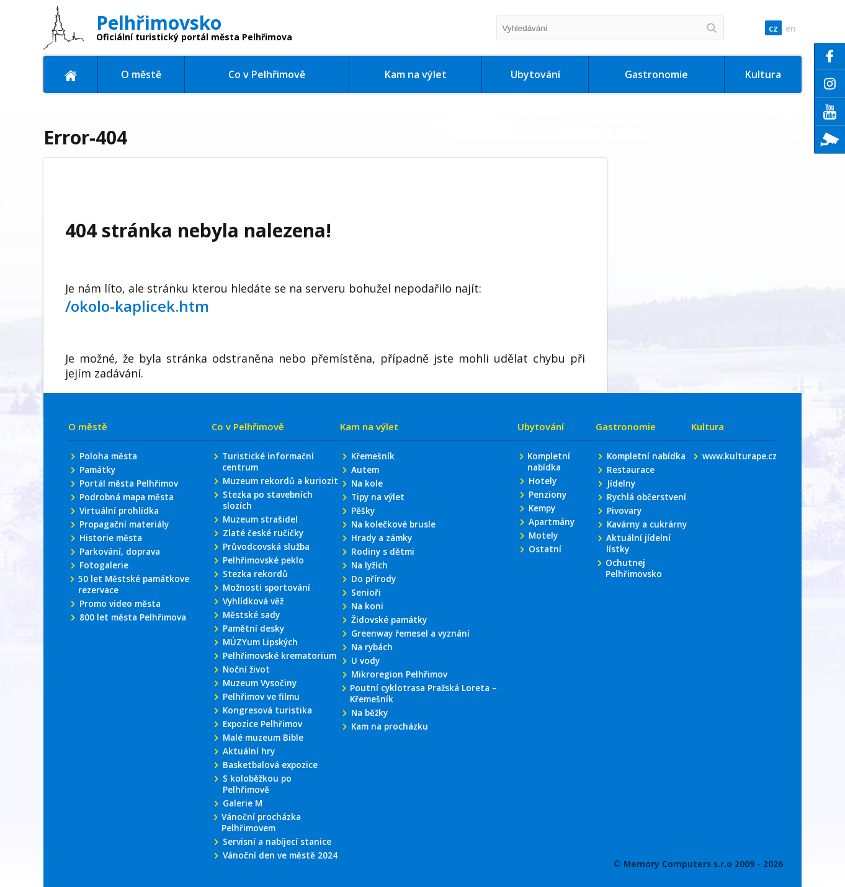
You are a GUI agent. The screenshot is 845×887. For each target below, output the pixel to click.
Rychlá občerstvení (646, 544)
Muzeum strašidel (261, 568)
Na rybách (373, 689)
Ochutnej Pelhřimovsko (633, 631)
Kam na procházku (391, 773)
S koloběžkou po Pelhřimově (256, 856)
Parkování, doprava (121, 590)
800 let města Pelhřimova (134, 658)
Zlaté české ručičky (263, 582)
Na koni (367, 647)
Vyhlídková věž (253, 654)
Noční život (246, 737)
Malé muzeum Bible (265, 808)
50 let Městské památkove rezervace (135, 624)
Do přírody (373, 618)
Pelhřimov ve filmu (262, 765)
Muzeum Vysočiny (261, 751)
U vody (365, 704)
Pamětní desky (254, 682)
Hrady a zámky (383, 575)
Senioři (365, 632)
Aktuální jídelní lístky (637, 605)
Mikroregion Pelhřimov (400, 718)
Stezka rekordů (255, 625)
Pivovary (624, 559)
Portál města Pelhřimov (130, 518)
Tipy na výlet (379, 533)
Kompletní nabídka (548, 496)
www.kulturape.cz (738, 490)
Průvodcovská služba (266, 596)
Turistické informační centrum (268, 496)
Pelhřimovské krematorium (251, 716)
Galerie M (242, 877)
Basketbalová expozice (271, 836)
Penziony (546, 530)
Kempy (542, 544)
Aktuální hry (248, 822)
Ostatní (543, 587)
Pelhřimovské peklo (263, 611)
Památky (98, 504)
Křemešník (373, 490)
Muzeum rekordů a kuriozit (263, 522)
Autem (365, 504)
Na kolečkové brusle (394, 561)
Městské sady (251, 668)
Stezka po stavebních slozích (268, 548)
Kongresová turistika (267, 779)
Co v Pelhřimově (266, 74)
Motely (542, 573)
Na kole (367, 518)
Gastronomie (656, 74)
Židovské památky (390, 661)
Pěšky (363, 547)
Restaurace (630, 516)
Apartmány (551, 559)
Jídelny (620, 530)
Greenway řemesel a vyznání (412, 675)
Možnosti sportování (267, 639)
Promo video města (121, 644)
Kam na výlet (416, 74)
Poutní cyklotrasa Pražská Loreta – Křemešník (425, 738)
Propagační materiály (126, 561)
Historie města (111, 575)
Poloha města (109, 490)
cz (769, 28)
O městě (141, 74)
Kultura (763, 74)
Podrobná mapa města (129, 533)
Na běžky (370, 758)
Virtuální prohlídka (120, 547)
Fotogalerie (104, 604)
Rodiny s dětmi (383, 590)
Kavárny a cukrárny (627, 579)
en (789, 28)
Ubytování (535, 74)
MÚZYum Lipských (261, 696)
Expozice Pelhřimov (263, 794)
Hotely (541, 516)
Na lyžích (370, 604)
